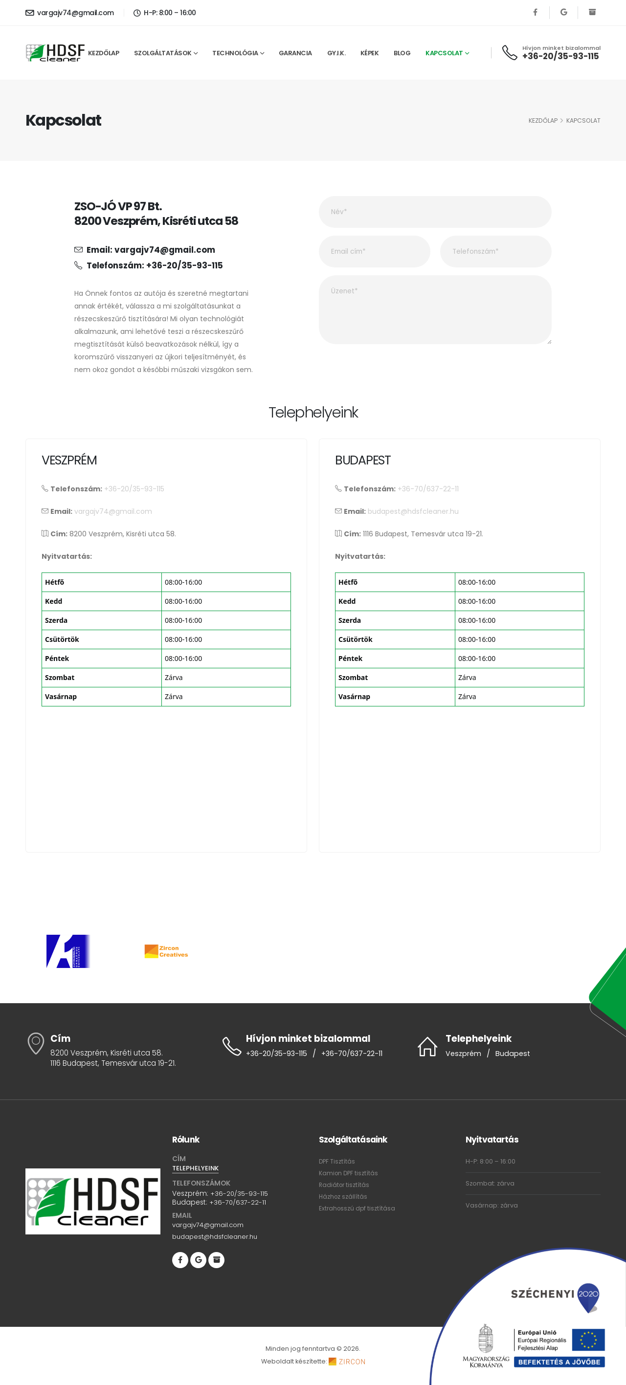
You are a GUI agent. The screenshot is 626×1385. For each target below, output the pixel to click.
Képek (369, 53)
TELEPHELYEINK (196, 1168)
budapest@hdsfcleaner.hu (413, 511)
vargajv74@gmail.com (69, 13)
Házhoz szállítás (344, 1196)
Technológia (235, 53)
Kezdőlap (103, 53)
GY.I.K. (336, 53)
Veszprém (464, 1054)
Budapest (515, 1054)
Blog (402, 53)
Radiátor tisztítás (345, 1185)
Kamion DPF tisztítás (349, 1173)
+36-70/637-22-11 (428, 489)
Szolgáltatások (163, 53)
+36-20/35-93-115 (560, 56)
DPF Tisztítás (337, 1161)
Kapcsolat (444, 53)
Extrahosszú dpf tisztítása (358, 1208)
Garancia (295, 53)
